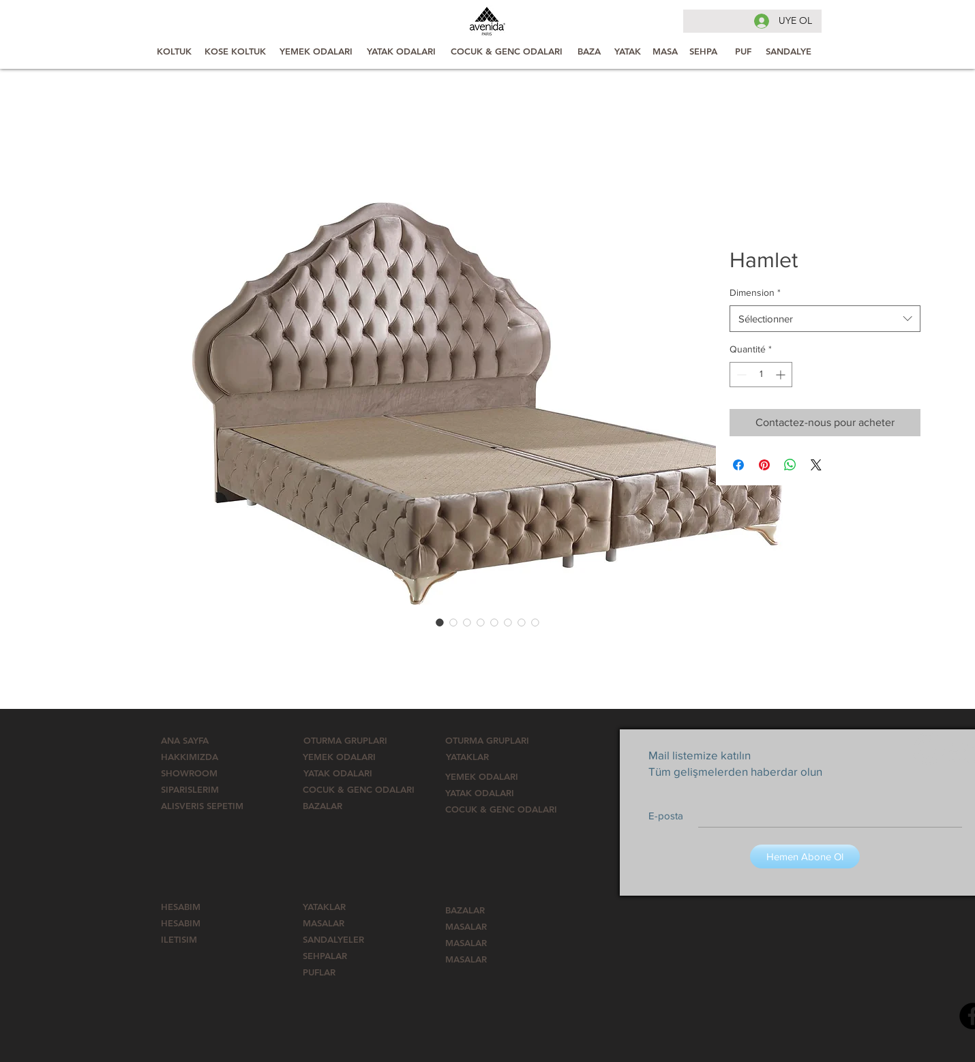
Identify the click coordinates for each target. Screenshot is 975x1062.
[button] (359, 789)
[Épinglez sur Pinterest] (764, 465)
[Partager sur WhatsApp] (790, 465)
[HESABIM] (195, 906)
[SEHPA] (703, 51)
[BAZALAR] (335, 806)
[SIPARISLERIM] (203, 789)
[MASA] (664, 51)
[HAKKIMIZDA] (197, 756)
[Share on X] (816, 465)
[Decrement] (740, 374)
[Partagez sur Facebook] (738, 465)
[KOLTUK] (174, 51)
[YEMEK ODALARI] (316, 51)
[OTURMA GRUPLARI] (345, 740)
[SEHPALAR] (335, 955)
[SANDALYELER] (335, 939)
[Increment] (781, 374)
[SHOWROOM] (195, 773)
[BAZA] (589, 51)
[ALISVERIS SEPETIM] (202, 806)
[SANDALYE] (788, 51)
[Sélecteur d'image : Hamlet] (440, 622)
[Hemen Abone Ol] (805, 856)
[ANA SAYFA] (203, 740)
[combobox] (825, 318)
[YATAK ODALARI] (401, 51)
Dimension (755, 292)
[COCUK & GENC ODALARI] (506, 51)
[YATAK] (627, 51)
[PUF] (743, 51)
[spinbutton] (761, 374)
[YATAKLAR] (479, 756)
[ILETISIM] (216, 939)
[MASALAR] (335, 923)
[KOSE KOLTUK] (235, 51)
